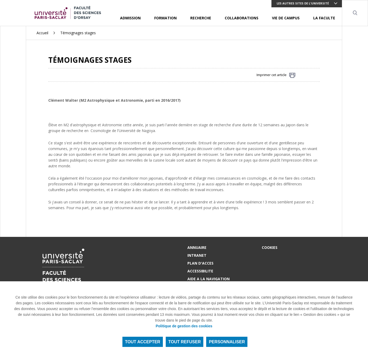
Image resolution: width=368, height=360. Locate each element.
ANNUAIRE (196, 247)
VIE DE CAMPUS (286, 17)
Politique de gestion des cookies (184, 326)
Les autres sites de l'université (303, 3)
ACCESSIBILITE (200, 270)
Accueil (42, 32)
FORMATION (165, 17)
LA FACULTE (324, 17)
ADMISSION (130, 17)
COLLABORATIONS (241, 17)
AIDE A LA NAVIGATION (208, 278)
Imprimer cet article (276, 75)
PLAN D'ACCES (200, 263)
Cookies (269, 247)
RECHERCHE (200, 17)
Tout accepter (142, 342)
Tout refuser (184, 342)
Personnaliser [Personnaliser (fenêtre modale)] (227, 342)
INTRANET (196, 255)
